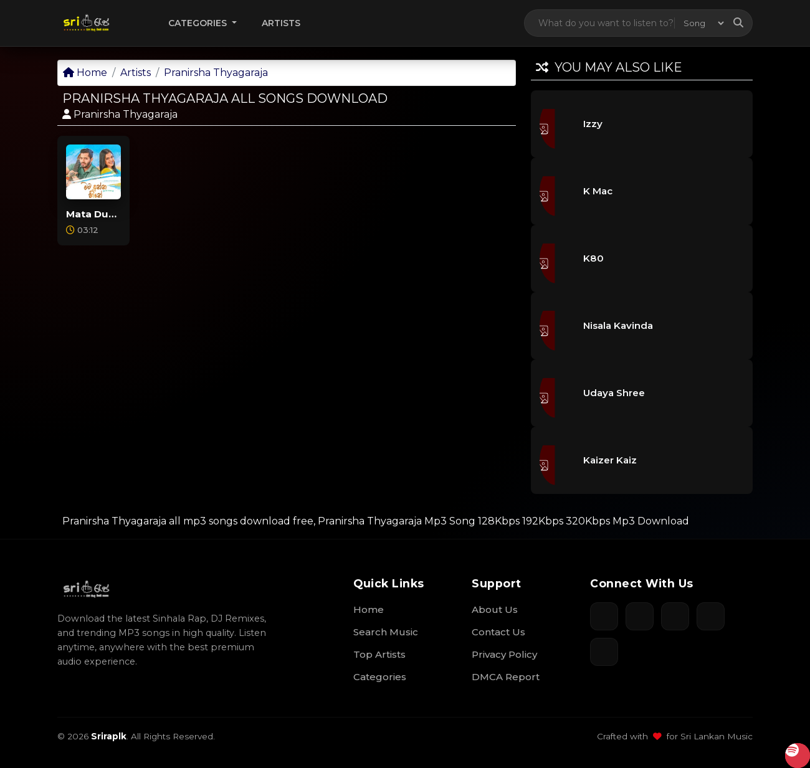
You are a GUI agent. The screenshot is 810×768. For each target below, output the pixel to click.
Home (85, 72)
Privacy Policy (504, 654)
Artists (281, 23)
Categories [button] (198, 23)
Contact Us (498, 632)
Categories (379, 677)
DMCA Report (506, 677)
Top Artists (379, 654)
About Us (495, 609)
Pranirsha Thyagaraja (216, 72)
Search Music (385, 632)
